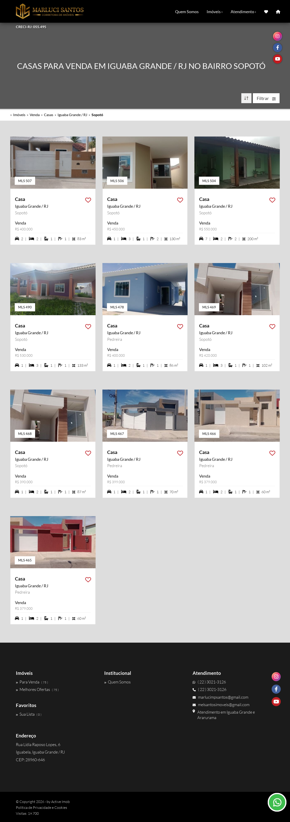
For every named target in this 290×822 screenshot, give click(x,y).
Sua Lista (28, 714)
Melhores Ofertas (37, 689)
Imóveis (19, 114)
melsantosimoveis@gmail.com (221, 704)
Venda (35, 114)
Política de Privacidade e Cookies (41, 807)
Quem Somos (187, 11)
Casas (48, 114)
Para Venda (32, 681)
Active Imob (60, 801)
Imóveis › (215, 11)
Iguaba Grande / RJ (72, 114)
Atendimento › (243, 11)
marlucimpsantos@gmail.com (220, 697)
